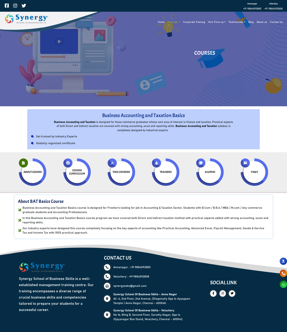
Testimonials (236, 22)
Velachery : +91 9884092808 (131, 276)
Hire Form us (216, 22)
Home (161, 22)
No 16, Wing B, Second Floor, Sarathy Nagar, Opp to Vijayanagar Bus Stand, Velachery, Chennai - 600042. (148, 315)
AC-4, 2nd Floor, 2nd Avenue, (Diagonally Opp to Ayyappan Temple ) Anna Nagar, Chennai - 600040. (151, 299)
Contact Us (276, 22)
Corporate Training (194, 22)
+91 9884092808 (273, 8)
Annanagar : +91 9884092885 (132, 267)
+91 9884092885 (252, 8)
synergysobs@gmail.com (130, 285)
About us (262, 22)
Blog (251, 22)
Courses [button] (173, 22)
